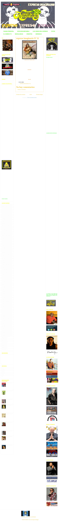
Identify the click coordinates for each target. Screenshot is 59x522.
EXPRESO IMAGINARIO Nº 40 (7, 271)
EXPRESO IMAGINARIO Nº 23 (7, 242)
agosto (3, 374)
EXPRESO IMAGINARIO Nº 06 (7, 213)
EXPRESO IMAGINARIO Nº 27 (7, 249)
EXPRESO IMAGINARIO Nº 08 (7, 216)
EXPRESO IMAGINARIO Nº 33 (7, 259)
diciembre (3, 369)
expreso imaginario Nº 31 (27, 38)
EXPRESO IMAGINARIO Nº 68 (7, 318)
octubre (3, 371)
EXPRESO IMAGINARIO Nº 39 (7, 269)
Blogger (37, 519)
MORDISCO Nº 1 (4, 337)
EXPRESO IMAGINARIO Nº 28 (7, 250)
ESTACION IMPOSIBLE (23, 31)
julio (2, 376)
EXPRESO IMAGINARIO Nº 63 (7, 310)
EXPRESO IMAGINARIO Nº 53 (7, 293)
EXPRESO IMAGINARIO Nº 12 (7, 223)
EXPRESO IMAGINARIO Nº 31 (25, 83)
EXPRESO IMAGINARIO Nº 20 (7, 237)
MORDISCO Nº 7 (4, 347)
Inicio (31, 94)
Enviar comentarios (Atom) (32, 97)
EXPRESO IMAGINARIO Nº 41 (7, 272)
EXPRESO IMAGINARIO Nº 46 (7, 281)
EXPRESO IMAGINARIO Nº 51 (7, 289)
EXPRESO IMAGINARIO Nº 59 (7, 303)
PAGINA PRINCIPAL (8, 31)
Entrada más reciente (20, 94)
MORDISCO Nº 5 (4, 344)
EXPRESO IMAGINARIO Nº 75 (7, 330)
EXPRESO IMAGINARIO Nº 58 (7, 301)
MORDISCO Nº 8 (4, 349)
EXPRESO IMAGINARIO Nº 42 (7, 274)
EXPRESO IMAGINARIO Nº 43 (7, 276)
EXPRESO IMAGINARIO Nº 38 (7, 267)
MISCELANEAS (19, 34)
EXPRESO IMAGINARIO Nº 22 (7, 240)
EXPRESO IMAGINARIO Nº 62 (7, 308)
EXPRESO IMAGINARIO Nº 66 (7, 315)
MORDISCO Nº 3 (4, 340)
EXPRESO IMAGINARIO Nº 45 (7, 279)
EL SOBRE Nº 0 (7, 34)
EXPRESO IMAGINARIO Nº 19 (7, 235)
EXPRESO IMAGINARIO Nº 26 (7, 247)
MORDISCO (39, 34)
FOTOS (53, 31)
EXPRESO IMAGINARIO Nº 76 (7, 332)
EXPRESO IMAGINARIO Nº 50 (7, 288)
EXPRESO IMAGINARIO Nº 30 (7, 254)
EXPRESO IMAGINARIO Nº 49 (7, 286)
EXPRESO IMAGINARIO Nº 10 (7, 220)
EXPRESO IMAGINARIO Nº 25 (7, 245)
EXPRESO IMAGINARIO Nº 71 (7, 323)
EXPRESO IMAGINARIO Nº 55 (7, 296)
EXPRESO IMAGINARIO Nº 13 (7, 225)
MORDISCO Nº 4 (4, 342)
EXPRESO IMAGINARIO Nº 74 (7, 328)
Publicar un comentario (22, 89)
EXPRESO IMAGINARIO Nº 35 (7, 262)
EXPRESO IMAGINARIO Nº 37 (7, 266)
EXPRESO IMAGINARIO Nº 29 (7, 252)
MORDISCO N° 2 (9, 431)
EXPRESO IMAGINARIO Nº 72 (7, 325)
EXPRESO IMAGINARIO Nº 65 (7, 313)
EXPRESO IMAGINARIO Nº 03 (7, 208)
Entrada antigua (39, 94)
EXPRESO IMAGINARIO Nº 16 (7, 230)
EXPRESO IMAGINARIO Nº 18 (7, 233)
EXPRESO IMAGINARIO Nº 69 (7, 320)
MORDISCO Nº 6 (4, 345)
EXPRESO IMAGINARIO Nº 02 (7, 206)
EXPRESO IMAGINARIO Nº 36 (7, 264)
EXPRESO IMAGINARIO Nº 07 (7, 215)
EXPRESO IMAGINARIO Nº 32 (7, 257)
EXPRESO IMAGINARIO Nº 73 (7, 327)
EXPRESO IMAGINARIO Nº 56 (7, 298)
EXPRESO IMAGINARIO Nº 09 (7, 218)
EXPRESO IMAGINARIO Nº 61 (7, 306)
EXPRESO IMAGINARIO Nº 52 (7, 291)
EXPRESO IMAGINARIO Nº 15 (7, 228)
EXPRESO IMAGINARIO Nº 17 (7, 232)
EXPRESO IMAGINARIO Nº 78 (7, 335)
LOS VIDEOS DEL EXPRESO (40, 31)
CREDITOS (29, 34)
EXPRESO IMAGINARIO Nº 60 (7, 305)
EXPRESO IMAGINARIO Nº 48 (7, 284)
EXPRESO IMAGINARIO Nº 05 (7, 211)
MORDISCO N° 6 (9, 399)
